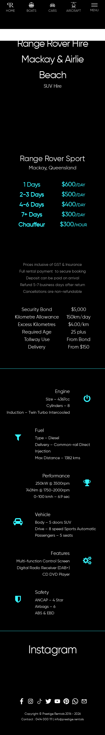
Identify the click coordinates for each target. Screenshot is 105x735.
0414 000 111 (43, 719)
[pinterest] (66, 701)
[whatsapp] (75, 701)
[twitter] (48, 701)
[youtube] (57, 701)
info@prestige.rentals (69, 719)
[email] (84, 701)
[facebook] (22, 701)
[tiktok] (39, 701)
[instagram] (31, 701)
